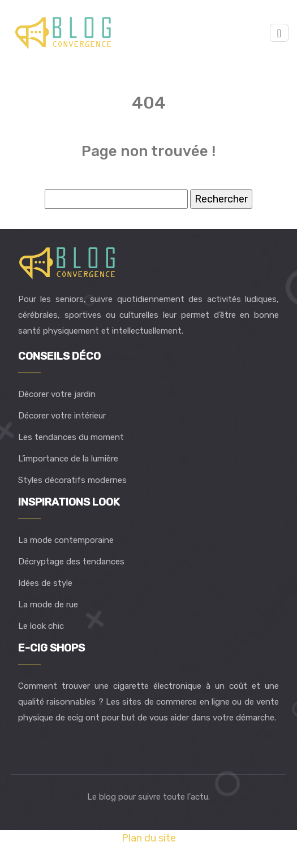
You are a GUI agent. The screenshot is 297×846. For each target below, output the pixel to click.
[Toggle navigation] (279, 33)
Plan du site (149, 838)
